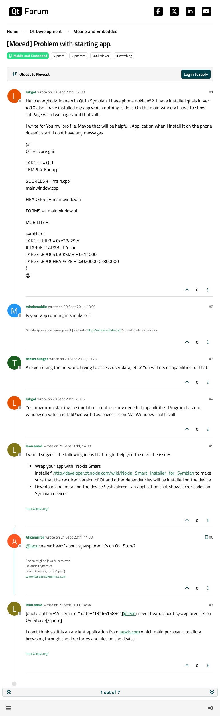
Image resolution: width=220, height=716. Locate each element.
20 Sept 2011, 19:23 (81, 359)
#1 (211, 92)
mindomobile (36, 306)
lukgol (31, 92)
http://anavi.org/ (37, 508)
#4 (211, 399)
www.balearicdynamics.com (46, 576)
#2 (211, 306)
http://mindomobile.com (104, 330)
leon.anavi (34, 446)
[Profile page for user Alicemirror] (14, 541)
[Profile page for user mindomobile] (14, 310)
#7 (211, 605)
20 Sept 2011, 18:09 (79, 306)
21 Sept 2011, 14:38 (77, 537)
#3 (211, 359)
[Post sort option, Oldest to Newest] (30, 74)
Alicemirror (35, 537)
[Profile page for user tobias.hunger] (14, 363)
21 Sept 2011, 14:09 (75, 446)
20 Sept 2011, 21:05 (69, 399)
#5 (211, 446)
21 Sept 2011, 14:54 (75, 605)
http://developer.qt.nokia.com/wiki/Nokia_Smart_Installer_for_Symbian (124, 472)
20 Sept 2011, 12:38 (69, 92)
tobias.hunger (37, 359)
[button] (8, 708)
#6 (211, 537)
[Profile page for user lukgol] (14, 96)
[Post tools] (208, 289)
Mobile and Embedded (27, 55)
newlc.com (129, 631)
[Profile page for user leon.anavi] (14, 450)
